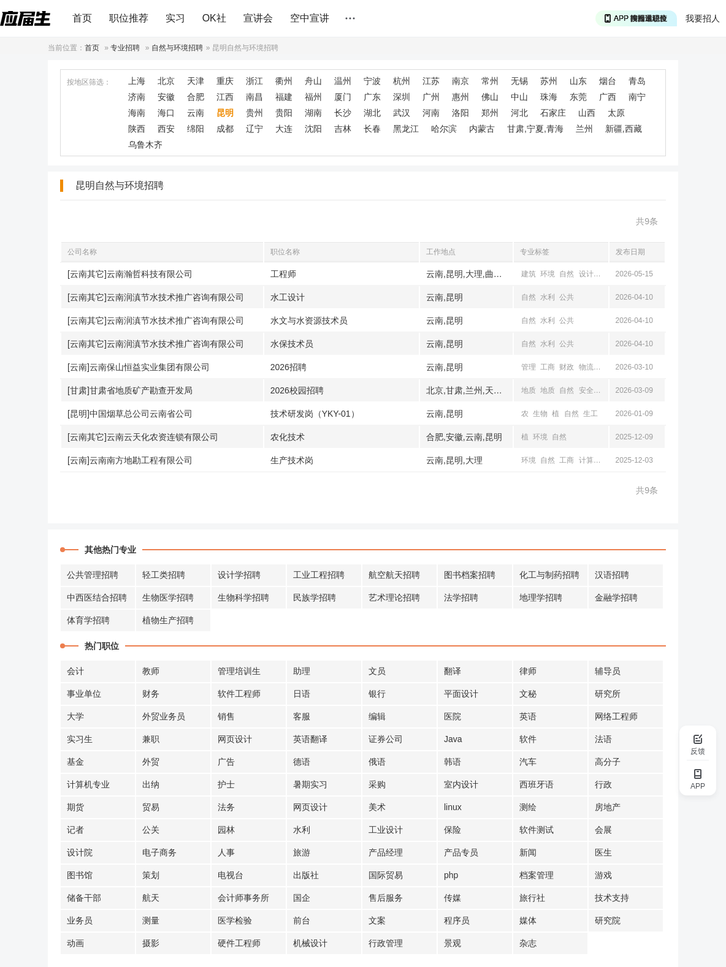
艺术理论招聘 (394, 597)
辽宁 (254, 129)
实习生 (80, 739)
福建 (283, 97)
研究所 (608, 694)
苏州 (548, 81)
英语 (528, 716)
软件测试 (536, 830)
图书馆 (80, 875)
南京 (460, 81)
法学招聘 (461, 597)
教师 (150, 671)
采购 (377, 784)
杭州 (401, 81)
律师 (528, 671)
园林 (226, 830)
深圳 (401, 97)
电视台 (230, 875)
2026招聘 (288, 367)
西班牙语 (536, 784)
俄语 (377, 762)
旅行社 (532, 898)
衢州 (283, 81)
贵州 (254, 113)
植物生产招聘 (168, 620)
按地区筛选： (89, 82)
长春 (372, 129)
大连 (283, 129)
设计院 (80, 852)
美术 (377, 807)
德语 (301, 762)
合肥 (195, 97)
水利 (547, 297)
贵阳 (283, 113)
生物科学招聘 (243, 597)
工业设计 (386, 830)
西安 (166, 129)
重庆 (225, 81)
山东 (578, 81)
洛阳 (460, 113)
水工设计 (287, 297)
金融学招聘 (616, 597)
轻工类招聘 (163, 575)
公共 (566, 297)
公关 (150, 830)
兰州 (584, 129)
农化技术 (287, 437)
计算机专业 (88, 784)
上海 (136, 81)
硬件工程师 (239, 943)
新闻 (528, 852)
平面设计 (461, 694)
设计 (586, 274)
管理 (528, 367)
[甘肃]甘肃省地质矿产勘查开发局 (130, 390)
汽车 (528, 762)
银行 (377, 694)
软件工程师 (239, 694)
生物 (540, 413)
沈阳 (313, 129)
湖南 (313, 113)
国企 (301, 898)
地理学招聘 (540, 597)
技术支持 (612, 898)
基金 (75, 762)
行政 (603, 784)
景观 (452, 943)
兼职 (150, 739)
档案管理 (536, 875)
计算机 (590, 460)
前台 (301, 920)
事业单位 (84, 694)
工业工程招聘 (319, 575)
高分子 (608, 762)
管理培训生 (239, 671)
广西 (607, 97)
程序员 (457, 920)
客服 (301, 716)
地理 (605, 274)
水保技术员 (291, 344)
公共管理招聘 (92, 575)
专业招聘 (125, 48)
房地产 (608, 807)
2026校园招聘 (297, 390)
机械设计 (310, 943)
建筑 (528, 274)
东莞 (578, 97)
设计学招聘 (239, 575)
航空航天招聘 (394, 575)
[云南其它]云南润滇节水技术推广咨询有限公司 (155, 297)
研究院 (608, 920)
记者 (75, 830)
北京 (166, 81)
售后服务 (386, 898)
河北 (519, 113)
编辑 (377, 716)
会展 (603, 830)
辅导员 (608, 671)
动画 (75, 943)
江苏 (431, 81)
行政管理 (386, 943)
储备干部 (84, 898)
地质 (528, 390)
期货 (75, 807)
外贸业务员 (163, 716)
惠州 (460, 97)
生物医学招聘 (168, 597)
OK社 (214, 18)
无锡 (519, 81)
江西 (225, 97)
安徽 (166, 97)
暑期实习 (310, 784)
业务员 (80, 920)
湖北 (372, 113)
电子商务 (159, 852)
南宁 (637, 97)
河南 (431, 113)
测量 (150, 920)
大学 (75, 716)
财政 (566, 367)
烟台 (607, 81)
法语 (603, 739)
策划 (150, 875)
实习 (175, 18)
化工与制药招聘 (549, 575)
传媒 (452, 898)
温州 (342, 81)
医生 (603, 852)
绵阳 (195, 129)
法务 (226, 807)
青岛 (637, 81)
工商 (547, 367)
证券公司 (386, 739)
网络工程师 (616, 716)
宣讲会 (258, 18)
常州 (490, 81)
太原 (616, 113)
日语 (301, 694)
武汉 (401, 113)
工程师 (283, 274)
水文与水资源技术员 (309, 320)
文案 (377, 920)
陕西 (136, 129)
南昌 (254, 97)
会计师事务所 (243, 898)
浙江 (254, 81)
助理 (301, 671)
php (451, 875)
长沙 (342, 113)
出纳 (150, 784)
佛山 (490, 97)
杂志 (528, 943)
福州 (313, 97)
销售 (226, 716)
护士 (226, 784)
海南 (136, 113)
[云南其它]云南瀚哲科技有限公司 (130, 274)
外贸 (150, 762)
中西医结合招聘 (97, 597)
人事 (226, 852)
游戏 (603, 875)
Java (453, 739)
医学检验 (235, 920)
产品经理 (386, 852)
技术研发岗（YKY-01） (314, 414)
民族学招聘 (314, 597)
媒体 (528, 920)
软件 (528, 739)
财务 (150, 694)
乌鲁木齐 (145, 145)
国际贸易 (386, 875)
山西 (586, 113)
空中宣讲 (309, 18)
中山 (519, 97)
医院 (452, 716)
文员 (377, 671)
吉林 (342, 129)
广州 (431, 97)
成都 (225, 129)
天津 (195, 81)
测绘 (528, 807)
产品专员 (461, 852)
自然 (566, 274)
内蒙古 (482, 129)
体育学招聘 (88, 620)
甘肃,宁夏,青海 (535, 129)
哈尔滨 (444, 129)
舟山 (313, 81)
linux (453, 807)
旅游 (301, 852)
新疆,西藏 (623, 129)
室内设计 (461, 784)
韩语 (452, 762)
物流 (586, 367)
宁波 (372, 81)
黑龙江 (406, 129)
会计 (75, 671)
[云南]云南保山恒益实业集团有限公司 (138, 367)
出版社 (306, 875)
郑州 (490, 113)
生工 (590, 413)
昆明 (225, 113)
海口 (166, 113)
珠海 (548, 97)
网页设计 (235, 739)
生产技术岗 (291, 460)
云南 (195, 113)
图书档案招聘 (469, 575)
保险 (452, 830)
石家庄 (553, 113)
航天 (150, 898)
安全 (586, 390)
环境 (547, 274)
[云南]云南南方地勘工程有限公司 (130, 460)
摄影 (150, 943)
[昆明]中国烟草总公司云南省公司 (130, 414)
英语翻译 (310, 739)
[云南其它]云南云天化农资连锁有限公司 (142, 437)
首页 (82, 18)
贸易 (150, 807)
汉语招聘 (612, 575)
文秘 (528, 694)
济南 (136, 97)
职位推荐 (128, 18)
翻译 (452, 671)
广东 (372, 97)
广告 (226, 762)
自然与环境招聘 (177, 48)
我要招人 (703, 18)
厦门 (342, 97)
